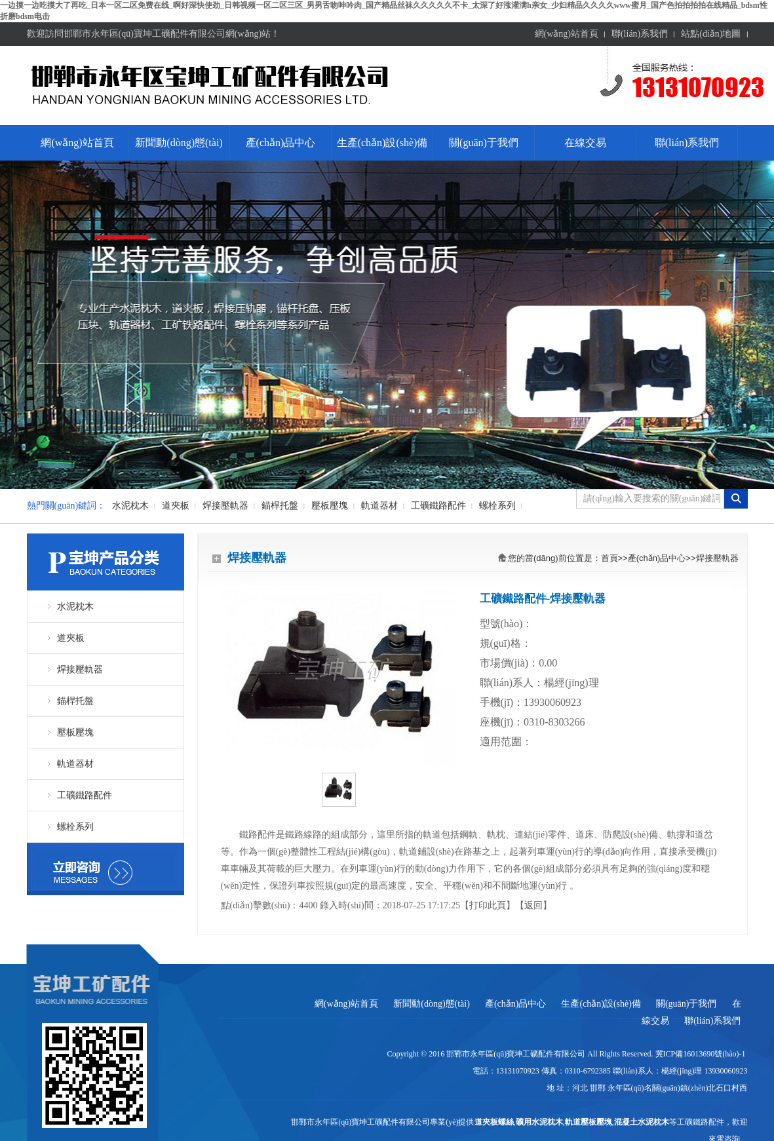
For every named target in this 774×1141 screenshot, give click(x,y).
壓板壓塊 (329, 506)
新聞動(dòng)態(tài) (178, 142)
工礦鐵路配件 (438, 506)
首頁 (609, 558)
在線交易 (585, 142)
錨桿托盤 (279, 506)
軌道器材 (379, 506)
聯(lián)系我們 (639, 34)
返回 (533, 905)
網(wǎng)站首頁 (566, 34)
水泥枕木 (130, 506)
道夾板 (175, 506)
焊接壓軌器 (225, 506)
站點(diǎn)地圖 (711, 34)
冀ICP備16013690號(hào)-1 (701, 1053)
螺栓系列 (497, 506)
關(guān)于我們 (483, 142)
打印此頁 (487, 905)
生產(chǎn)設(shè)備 (382, 142)
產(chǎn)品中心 (281, 142)
